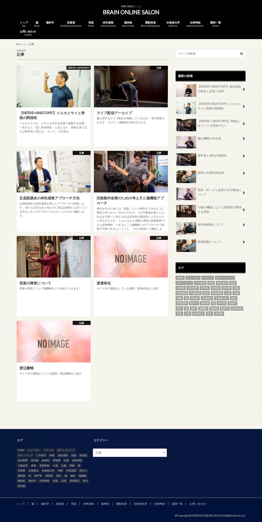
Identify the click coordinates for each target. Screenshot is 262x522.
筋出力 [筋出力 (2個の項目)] (194, 303)
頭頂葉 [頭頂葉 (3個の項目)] (219, 313)
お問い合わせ (28, 33)
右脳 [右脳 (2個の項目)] (236, 287)
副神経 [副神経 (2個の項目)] (216, 287)
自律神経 (195, 24)
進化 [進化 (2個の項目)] (209, 313)
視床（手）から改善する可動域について (208, 194)
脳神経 (128, 24)
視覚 (91, 24)
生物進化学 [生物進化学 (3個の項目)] (221, 298)
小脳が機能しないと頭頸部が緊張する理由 (208, 211)
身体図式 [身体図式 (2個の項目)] (198, 313)
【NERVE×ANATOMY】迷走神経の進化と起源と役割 (208, 90)
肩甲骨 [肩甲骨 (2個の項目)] (221, 303)
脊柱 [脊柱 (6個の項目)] (179, 308)
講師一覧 (215, 24)
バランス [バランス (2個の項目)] (208, 277)
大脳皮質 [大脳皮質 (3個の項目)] (195, 293)
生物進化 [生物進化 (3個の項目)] (207, 298)
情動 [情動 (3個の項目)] (179, 298)
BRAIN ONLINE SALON (131, 12)
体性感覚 (108, 24)
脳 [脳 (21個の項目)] (186, 308)
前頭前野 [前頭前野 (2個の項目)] (193, 287)
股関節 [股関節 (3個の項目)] (204, 303)
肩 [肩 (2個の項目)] (213, 303)
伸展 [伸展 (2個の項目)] (210, 282)
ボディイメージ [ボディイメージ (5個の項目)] (225, 277)
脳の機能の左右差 (198, 140)
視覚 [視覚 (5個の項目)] (179, 313)
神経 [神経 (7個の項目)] (233, 298)
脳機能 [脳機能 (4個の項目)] (203, 308)
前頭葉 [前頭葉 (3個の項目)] (204, 287)
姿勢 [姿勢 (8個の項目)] (205, 293)
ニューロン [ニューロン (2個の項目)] (193, 277)
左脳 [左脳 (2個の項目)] (236, 293)
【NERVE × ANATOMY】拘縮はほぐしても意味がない (207, 125)
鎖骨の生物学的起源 (200, 174)
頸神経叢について (198, 243)
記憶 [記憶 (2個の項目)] (187, 313)
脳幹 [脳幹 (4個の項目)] (193, 308)
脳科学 (50, 22)
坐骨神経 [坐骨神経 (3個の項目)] (182, 293)
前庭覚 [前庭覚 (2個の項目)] (180, 287)
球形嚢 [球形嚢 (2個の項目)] (194, 298)
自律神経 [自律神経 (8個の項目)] (237, 308)
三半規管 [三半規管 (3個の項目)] (200, 282)
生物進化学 (173, 24)
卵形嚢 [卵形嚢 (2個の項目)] (226, 287)
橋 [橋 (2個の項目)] (186, 298)
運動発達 (150, 24)
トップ (24, 24)
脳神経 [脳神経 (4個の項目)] (214, 308)
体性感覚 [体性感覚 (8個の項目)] (222, 282)
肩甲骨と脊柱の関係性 (201, 157)
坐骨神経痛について (200, 226)
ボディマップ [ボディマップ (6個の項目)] (184, 282)
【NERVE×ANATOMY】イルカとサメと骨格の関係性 (208, 108)
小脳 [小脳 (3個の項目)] (227, 293)
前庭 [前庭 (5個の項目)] (232, 282)
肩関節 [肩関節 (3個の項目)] (232, 303)
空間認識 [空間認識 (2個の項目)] (182, 303)
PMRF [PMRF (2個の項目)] (180, 277)
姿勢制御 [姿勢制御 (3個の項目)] (217, 293)
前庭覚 (71, 24)
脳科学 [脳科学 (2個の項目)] (225, 308)
